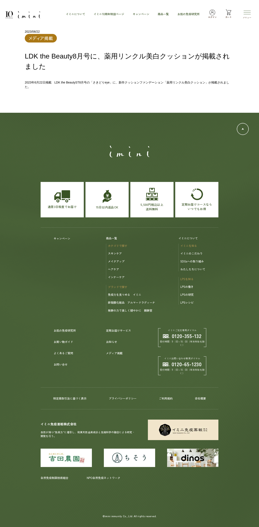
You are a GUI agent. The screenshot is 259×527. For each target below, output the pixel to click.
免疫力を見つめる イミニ (124, 295)
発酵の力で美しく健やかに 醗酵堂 (130, 310)
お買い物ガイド (63, 342)
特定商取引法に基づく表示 (70, 398)
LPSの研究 (187, 295)
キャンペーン (62, 238)
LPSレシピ (187, 302)
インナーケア (116, 277)
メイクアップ (116, 261)
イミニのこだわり (191, 253)
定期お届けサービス (118, 330)
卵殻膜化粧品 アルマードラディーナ (131, 302)
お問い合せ (61, 364)
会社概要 (200, 398)
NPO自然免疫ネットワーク (103, 478)
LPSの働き (187, 287)
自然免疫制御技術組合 (54, 478)
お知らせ (111, 342)
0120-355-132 (182, 336)
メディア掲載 (114, 353)
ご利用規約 (166, 398)
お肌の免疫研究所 (65, 330)
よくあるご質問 (63, 353)
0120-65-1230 (182, 364)
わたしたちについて (192, 269)
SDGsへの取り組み (192, 261)
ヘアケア (113, 269)
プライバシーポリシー (123, 398)
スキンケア (115, 253)
